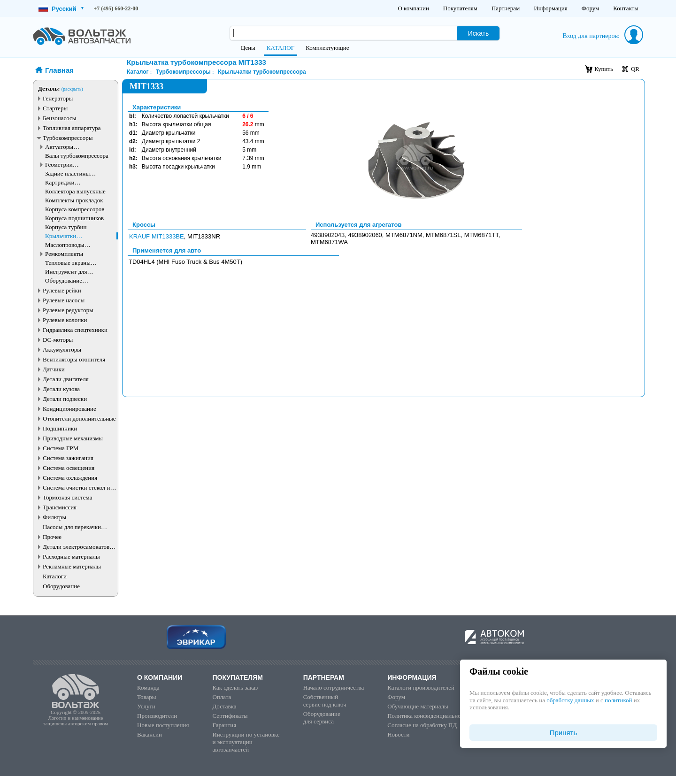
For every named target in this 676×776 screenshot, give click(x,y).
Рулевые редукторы (68, 310)
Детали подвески (65, 398)
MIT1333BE (168, 236)
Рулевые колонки (65, 319)
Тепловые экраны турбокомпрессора (69, 262)
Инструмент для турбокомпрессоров (70, 271)
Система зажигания (68, 457)
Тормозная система (67, 497)
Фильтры (54, 517)
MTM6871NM (403, 234)
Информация (550, 8)
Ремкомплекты (64, 253)
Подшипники (60, 428)
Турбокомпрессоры (67, 137)
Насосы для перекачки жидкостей (72, 526)
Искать (478, 33)
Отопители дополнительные (79, 418)
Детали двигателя (66, 379)
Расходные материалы (71, 556)
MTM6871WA (329, 242)
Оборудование (61, 586)
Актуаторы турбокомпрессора (69, 146)
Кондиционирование (69, 408)
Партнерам (506, 8)
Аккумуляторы (62, 349)
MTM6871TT (481, 234)
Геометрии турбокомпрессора (69, 164)
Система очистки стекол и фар (76, 487)
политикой (618, 700)
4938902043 (328, 234)
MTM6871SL (443, 234)
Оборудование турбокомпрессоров (70, 280)
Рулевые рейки (62, 290)
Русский (61, 8)
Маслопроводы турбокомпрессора (69, 244)
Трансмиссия (60, 507)
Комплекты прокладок (74, 200)
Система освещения (68, 467)
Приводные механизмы (73, 438)
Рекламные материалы (72, 566)
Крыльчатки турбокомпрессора (69, 235)
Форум (590, 8)
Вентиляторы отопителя (74, 359)
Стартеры (55, 108)
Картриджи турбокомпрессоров (70, 182)
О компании (413, 8)
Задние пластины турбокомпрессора (69, 173)
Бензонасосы (60, 118)
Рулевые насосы (63, 300)
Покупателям (460, 8)
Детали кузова (61, 388)
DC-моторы (58, 339)
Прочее (52, 536)
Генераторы (58, 98)
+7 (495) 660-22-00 (116, 8)
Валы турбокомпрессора (76, 155)
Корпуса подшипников (74, 218)
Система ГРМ (60, 448)
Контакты (625, 8)
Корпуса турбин (65, 226)
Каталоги (55, 576)
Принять (563, 733)
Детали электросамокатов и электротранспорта (78, 546)
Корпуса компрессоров (74, 209)
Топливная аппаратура (71, 127)
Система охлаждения (70, 477)
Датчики (54, 369)
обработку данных (570, 700)
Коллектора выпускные (75, 191)
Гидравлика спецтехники (75, 329)
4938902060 (365, 234)
